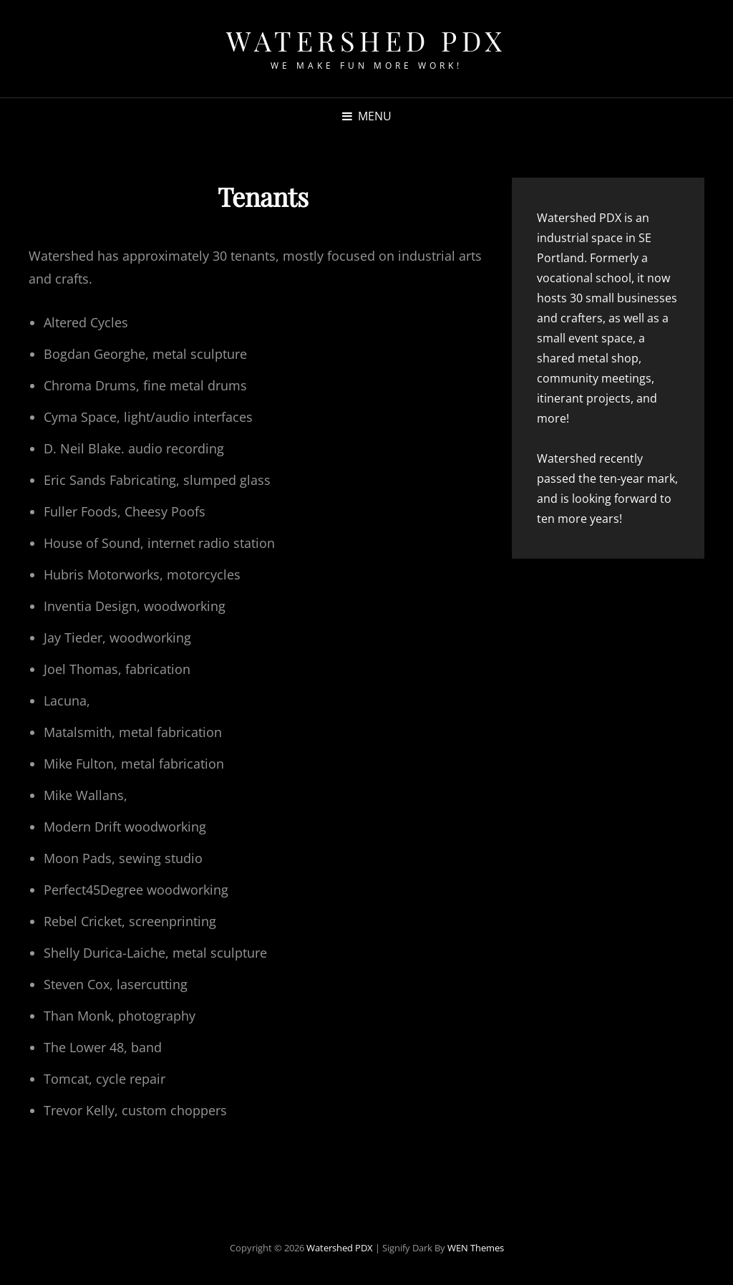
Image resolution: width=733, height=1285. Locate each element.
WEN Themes (475, 1247)
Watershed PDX (366, 40)
